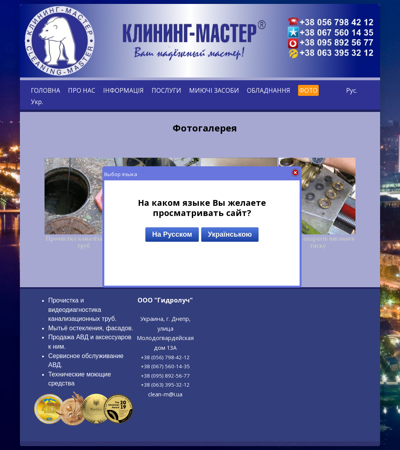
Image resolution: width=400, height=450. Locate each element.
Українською (230, 234)
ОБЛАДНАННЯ (268, 90)
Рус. (351, 90)
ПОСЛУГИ (166, 90)
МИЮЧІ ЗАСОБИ (214, 90)
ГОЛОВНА (45, 90)
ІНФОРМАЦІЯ (123, 90)
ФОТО (308, 90)
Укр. (37, 101)
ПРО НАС (81, 90)
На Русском (172, 234)
